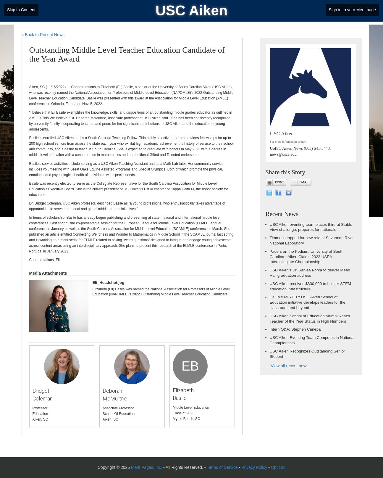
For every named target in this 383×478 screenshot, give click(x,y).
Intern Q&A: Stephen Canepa (295, 329)
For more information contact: (289, 141)
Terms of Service (222, 467)
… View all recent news (287, 365)
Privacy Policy (254, 467)
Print (276, 182)
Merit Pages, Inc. (146, 467)
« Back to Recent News (43, 34)
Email (301, 182)
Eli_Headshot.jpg (109, 282)
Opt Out (278, 467)
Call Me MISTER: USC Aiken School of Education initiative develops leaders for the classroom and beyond (308, 302)
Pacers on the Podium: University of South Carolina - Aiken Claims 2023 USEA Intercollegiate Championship (307, 256)
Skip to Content (21, 9)
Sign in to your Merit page (352, 9)
